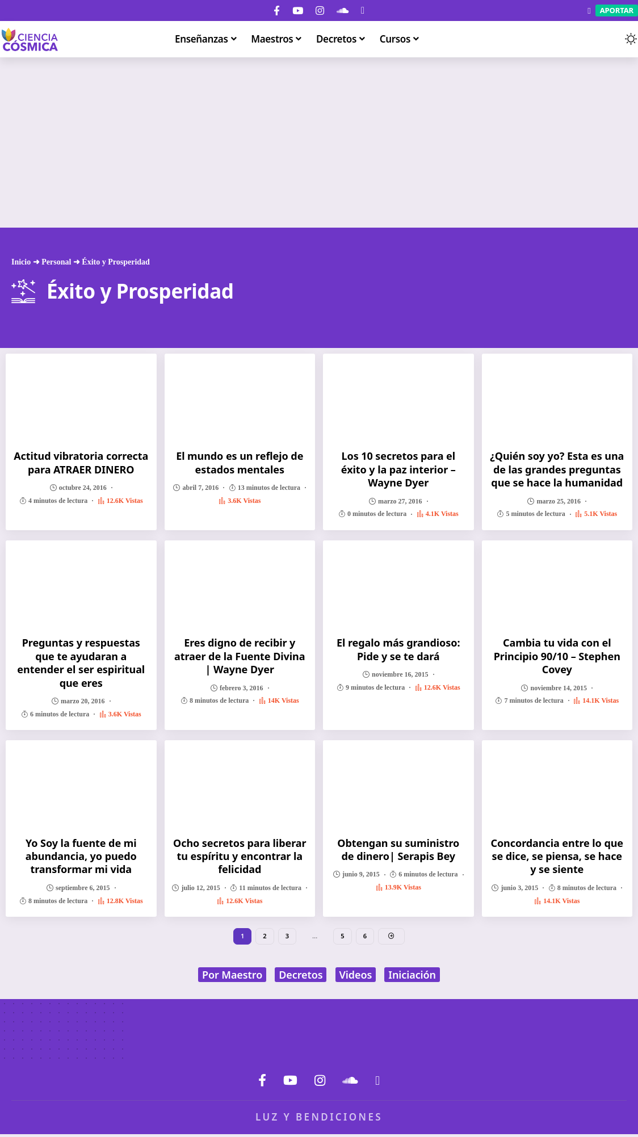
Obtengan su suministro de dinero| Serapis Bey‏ (398, 849)
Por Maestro (232, 977)
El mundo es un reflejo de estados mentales (239, 462)
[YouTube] (297, 11)
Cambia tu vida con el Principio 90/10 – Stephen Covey (557, 656)
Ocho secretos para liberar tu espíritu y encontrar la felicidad (239, 856)
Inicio (21, 262)
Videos (355, 977)
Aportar (616, 10)
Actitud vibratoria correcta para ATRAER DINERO (81, 462)
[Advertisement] (319, 142)
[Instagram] (320, 11)
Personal (56, 262)
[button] (608, 39)
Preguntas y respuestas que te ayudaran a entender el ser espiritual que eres (81, 662)
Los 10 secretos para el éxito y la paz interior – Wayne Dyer (398, 469)
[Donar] (362, 11)
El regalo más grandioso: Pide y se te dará (398, 649)
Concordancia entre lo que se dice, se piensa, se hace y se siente (556, 856)
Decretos (300, 977)
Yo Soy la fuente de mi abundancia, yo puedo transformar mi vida (81, 856)
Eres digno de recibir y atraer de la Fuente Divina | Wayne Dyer (239, 656)
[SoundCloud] (342, 11)
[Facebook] (277, 11)
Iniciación (412, 977)
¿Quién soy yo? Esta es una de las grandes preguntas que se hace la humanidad (557, 469)
